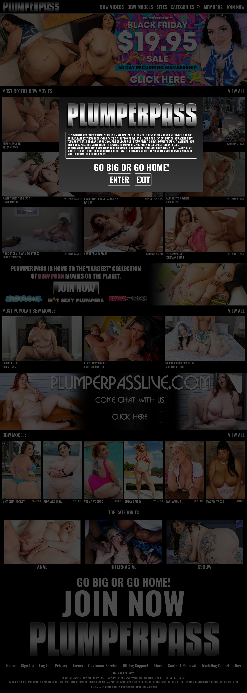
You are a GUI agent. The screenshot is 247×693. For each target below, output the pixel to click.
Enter (119, 179)
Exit (143, 179)
